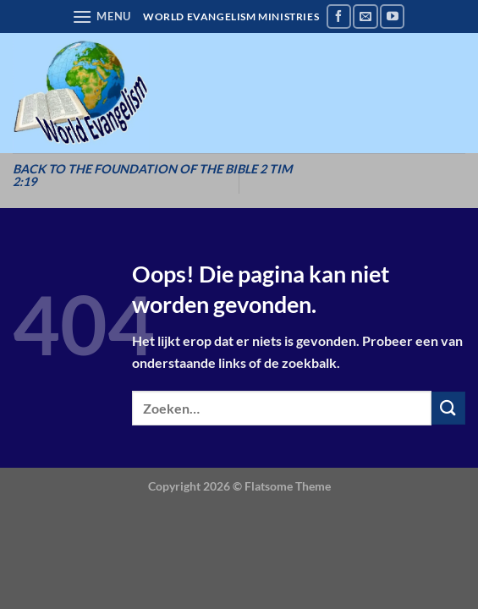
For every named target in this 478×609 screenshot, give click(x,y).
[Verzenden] (448, 408)
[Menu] (101, 16)
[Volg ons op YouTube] (392, 16)
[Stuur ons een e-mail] (365, 16)
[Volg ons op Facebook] (339, 16)
